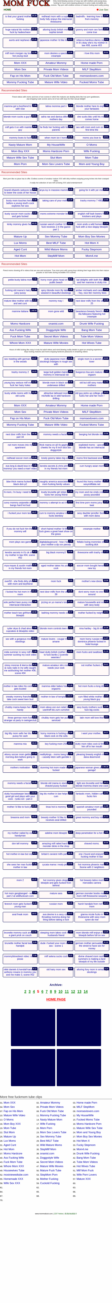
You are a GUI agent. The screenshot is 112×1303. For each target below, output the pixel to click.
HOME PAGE (56, 1087)
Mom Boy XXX (12, 1211)
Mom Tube (10, 1216)
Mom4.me (82, 1237)
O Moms (9, 1207)
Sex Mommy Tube (50, 1224)
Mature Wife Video (14, 1203)
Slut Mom (9, 1220)
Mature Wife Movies (51, 1254)
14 (86, 1079)
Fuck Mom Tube (13, 1249)
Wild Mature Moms (51, 1233)
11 (67, 1079)
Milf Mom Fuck (85, 1258)
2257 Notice (58, 1302)
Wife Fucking (47, 1211)
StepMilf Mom (48, 1237)
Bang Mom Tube (86, 1245)
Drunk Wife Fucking (88, 1241)
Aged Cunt (10, 1233)
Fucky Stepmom (86, 1233)
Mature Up (10, 1224)
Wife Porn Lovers (87, 1262)
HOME (7, 9)
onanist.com (47, 1241)
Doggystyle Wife (49, 1245)
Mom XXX (9, 1190)
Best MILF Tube (49, 1228)
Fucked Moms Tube (88, 1207)
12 (73, 1079)
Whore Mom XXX (14, 1254)
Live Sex (102, 9)
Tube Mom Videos (87, 1249)
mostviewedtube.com (16, 1262)
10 (60, 1079)
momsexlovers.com (88, 1199)
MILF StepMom (85, 1194)
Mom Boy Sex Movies (89, 1224)
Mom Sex (9, 1194)
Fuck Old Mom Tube (52, 1199)
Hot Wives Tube (86, 1254)
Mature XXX (84, 1266)
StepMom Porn (49, 1262)
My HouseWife (85, 1203)
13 (79, 1079)
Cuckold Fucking (50, 1271)
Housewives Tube (14, 1258)
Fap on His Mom (13, 1199)
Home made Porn (87, 1190)
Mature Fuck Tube (50, 1258)
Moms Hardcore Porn (89, 1211)
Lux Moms (10, 1228)
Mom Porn (46, 1216)
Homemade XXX (13, 1266)
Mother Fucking (49, 1266)
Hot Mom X (83, 1228)
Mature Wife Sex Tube (90, 1216)
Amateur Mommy (50, 1190)
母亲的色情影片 (71, 1302)
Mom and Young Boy (89, 1220)
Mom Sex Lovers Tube (53, 1220)
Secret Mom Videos (51, 1249)
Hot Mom (9, 1237)
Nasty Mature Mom (51, 1207)
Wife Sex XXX (12, 1271)
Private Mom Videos (52, 1194)
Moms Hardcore (13, 1241)
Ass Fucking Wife (14, 1245)
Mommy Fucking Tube (53, 1203)
